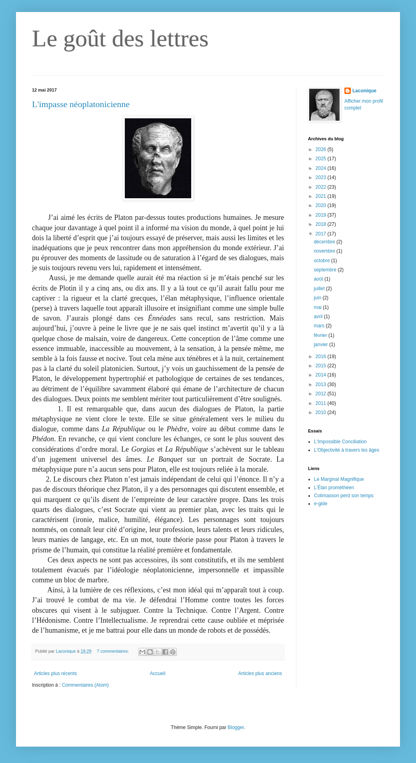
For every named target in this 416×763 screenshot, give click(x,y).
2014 (322, 375)
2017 (322, 234)
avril (319, 316)
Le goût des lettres (120, 38)
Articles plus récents (55, 673)
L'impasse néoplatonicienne (81, 104)
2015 (322, 366)
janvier (321, 344)
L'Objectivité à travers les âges (346, 450)
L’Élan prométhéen (334, 487)
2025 (322, 158)
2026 (322, 149)
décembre (325, 242)
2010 (322, 412)
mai (318, 307)
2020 (322, 205)
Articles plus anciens (260, 673)
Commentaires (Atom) (85, 685)
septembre (326, 270)
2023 (322, 177)
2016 (322, 356)
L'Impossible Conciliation (340, 441)
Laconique (364, 91)
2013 (322, 384)
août (319, 279)
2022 (322, 187)
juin (318, 298)
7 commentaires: (113, 651)
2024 (322, 168)
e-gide (320, 503)
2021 (322, 196)
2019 (322, 215)
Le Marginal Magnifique (339, 479)
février (321, 335)
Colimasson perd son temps (344, 495)
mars (320, 326)
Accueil (158, 673)
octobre (322, 260)
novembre (325, 251)
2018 (322, 224)
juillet (320, 288)
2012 (322, 393)
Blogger (236, 727)
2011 (322, 403)
